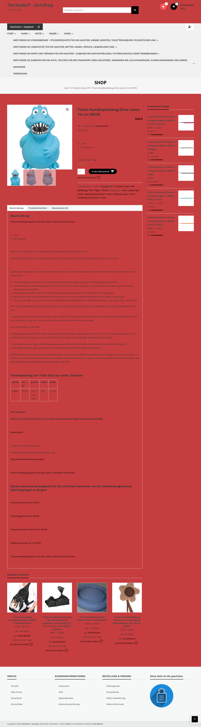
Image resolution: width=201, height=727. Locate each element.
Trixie (103, 197)
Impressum (64, 686)
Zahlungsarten (113, 686)
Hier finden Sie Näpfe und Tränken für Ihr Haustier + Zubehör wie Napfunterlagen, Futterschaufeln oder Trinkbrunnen (85, 53)
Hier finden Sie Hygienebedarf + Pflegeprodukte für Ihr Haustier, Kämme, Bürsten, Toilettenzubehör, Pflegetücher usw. (84, 40)
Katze (38, 33)
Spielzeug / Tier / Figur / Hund (92, 190)
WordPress (98, 724)
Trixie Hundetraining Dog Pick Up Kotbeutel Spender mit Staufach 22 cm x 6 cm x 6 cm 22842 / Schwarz (57, 623)
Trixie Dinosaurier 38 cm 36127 (25, 502)
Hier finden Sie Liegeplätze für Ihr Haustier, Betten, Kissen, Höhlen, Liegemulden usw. (64, 46)
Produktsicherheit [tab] (38, 208)
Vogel (67, 33)
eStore (68, 724)
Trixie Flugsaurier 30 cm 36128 (24, 516)
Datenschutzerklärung (69, 704)
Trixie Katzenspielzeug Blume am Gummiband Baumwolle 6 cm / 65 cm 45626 (127, 621)
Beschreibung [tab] (16, 208)
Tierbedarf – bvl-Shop (30, 5)
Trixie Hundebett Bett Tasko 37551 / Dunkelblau (92, 618)
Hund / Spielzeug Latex (117, 194)
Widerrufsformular (115, 704)
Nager (52, 33)
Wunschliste (16, 704)
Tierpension (20, 73)
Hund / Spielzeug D (130, 190)
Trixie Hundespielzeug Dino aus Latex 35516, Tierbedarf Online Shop (42, 221)
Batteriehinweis (66, 698)
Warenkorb (16, 698)
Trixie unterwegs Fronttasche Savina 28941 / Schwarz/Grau (22, 620)
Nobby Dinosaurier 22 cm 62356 (25, 543)
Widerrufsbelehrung (115, 698)
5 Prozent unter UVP (80, 88)
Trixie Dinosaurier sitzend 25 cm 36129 (28, 529)
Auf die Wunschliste (88, 177)
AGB (61, 692)
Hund (24, 33)
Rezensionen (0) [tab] (60, 208)
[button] (67, 109)
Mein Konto (16, 692)
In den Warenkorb (100, 171)
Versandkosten (102, 126)
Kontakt (14, 686)
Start (10, 33)
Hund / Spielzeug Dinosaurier (91, 194)
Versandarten (16, 432)
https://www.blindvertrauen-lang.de (27, 459)
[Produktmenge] (81, 171)
